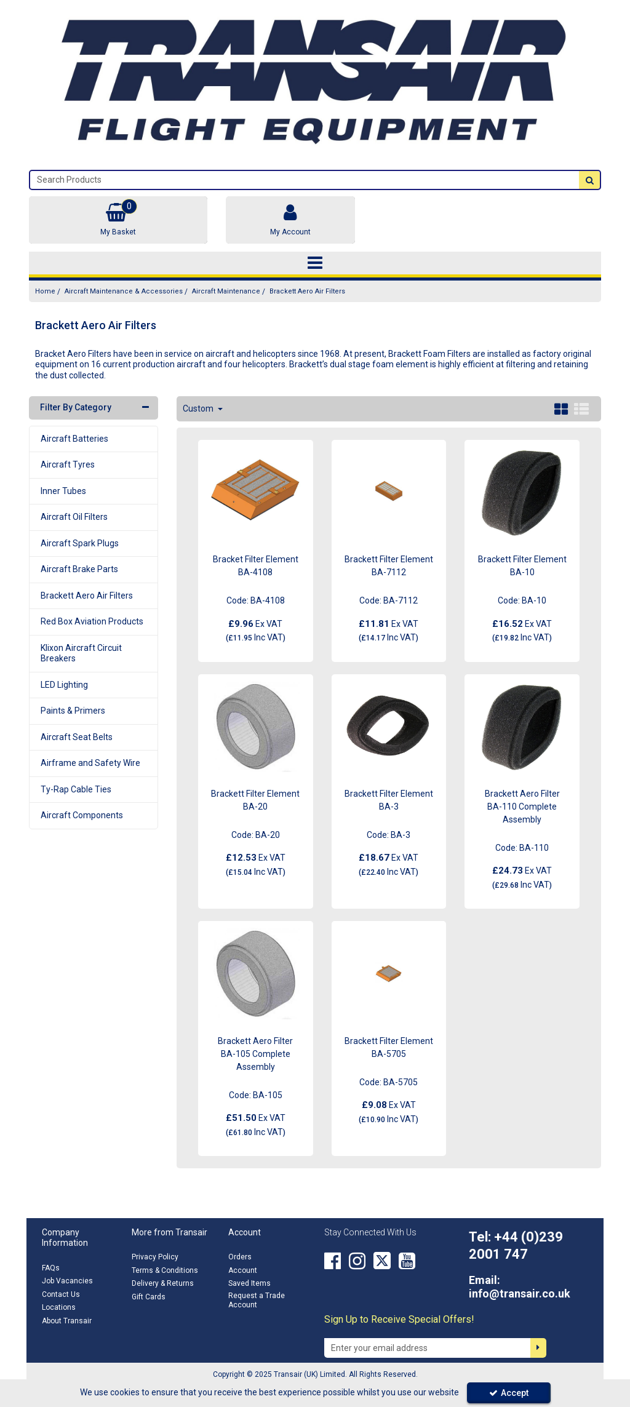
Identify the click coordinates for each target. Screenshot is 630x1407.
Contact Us (61, 1294)
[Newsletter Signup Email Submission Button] (538, 1348)
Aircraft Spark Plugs (80, 543)
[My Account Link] (290, 220)
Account (242, 1270)
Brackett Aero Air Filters (87, 595)
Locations (59, 1307)
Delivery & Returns (163, 1283)
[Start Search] (589, 180)
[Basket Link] (118, 220)
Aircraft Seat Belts (77, 737)
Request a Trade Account (256, 1300)
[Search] (304, 180)
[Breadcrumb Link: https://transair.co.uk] (45, 291)
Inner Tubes (63, 491)
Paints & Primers (73, 710)
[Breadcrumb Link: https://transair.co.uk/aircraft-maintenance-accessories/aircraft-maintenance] (226, 291)
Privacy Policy (155, 1257)
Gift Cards (148, 1297)
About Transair (67, 1321)
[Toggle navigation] (315, 263)
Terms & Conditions (165, 1270)
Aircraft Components (82, 815)
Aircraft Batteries (74, 439)
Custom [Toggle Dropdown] (199, 408)
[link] (332, 1260)
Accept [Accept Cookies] (508, 1393)
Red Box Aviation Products (92, 621)
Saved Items (249, 1283)
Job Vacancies (67, 1281)
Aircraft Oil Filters (74, 517)
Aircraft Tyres (68, 464)
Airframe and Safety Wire (90, 763)
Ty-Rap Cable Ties (76, 789)
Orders (240, 1257)
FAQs (51, 1268)
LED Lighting (64, 685)
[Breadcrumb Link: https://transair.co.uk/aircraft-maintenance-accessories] (124, 291)
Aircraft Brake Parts (79, 569)
